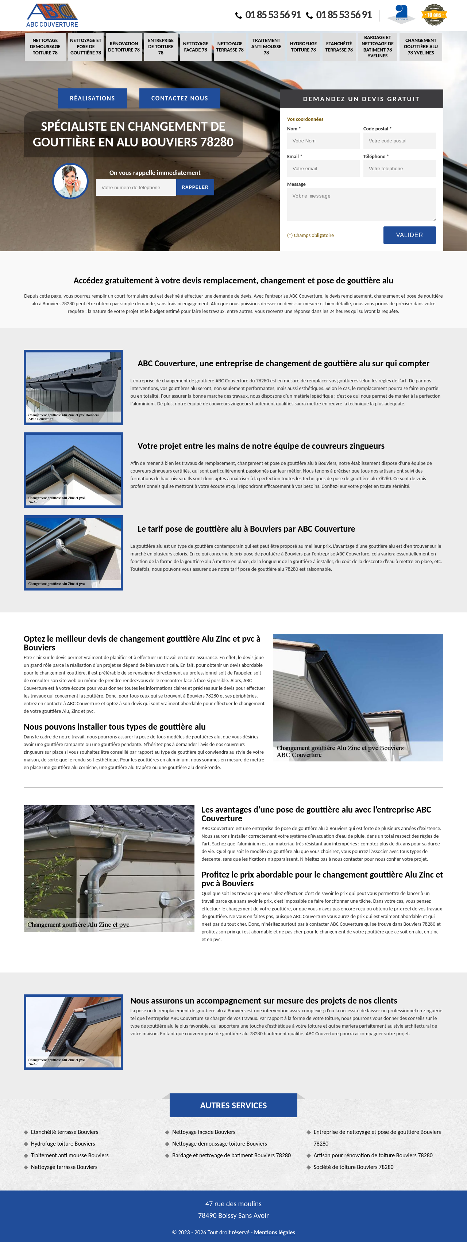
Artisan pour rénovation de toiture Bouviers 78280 (373, 1155)
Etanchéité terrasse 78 (339, 47)
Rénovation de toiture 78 (124, 47)
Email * (294, 156)
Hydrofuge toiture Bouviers (63, 1143)
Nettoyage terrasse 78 (229, 47)
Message (296, 184)
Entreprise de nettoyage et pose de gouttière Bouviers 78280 (377, 1137)
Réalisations (92, 98)
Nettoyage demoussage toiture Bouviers (219, 1143)
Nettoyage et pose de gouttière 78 (85, 46)
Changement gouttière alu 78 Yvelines (421, 46)
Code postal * (377, 129)
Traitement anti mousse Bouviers (70, 1155)
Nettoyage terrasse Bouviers (64, 1166)
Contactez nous (179, 98)
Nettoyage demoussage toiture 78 (45, 46)
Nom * (294, 129)
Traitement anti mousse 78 (266, 46)
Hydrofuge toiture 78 (303, 47)
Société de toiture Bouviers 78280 (354, 1166)
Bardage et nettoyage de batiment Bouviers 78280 (231, 1155)
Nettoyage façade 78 (195, 47)
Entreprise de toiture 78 (161, 46)
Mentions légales (274, 1232)
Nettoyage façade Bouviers (203, 1131)
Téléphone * (376, 156)
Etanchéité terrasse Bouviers (64, 1131)
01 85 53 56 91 (268, 14)
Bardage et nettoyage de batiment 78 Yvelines (378, 46)
